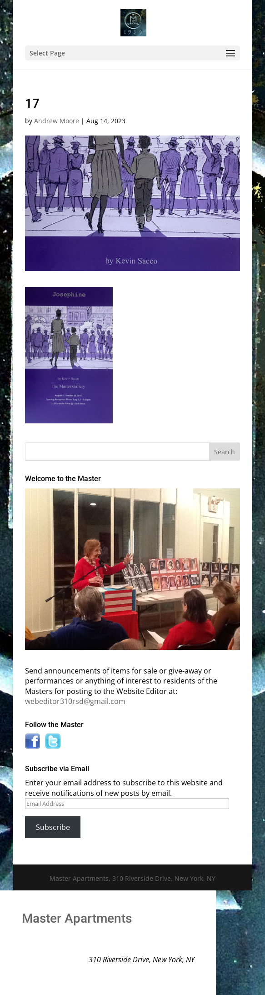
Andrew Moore (56, 120)
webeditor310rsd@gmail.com (75, 701)
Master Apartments (77, 918)
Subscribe (53, 827)
